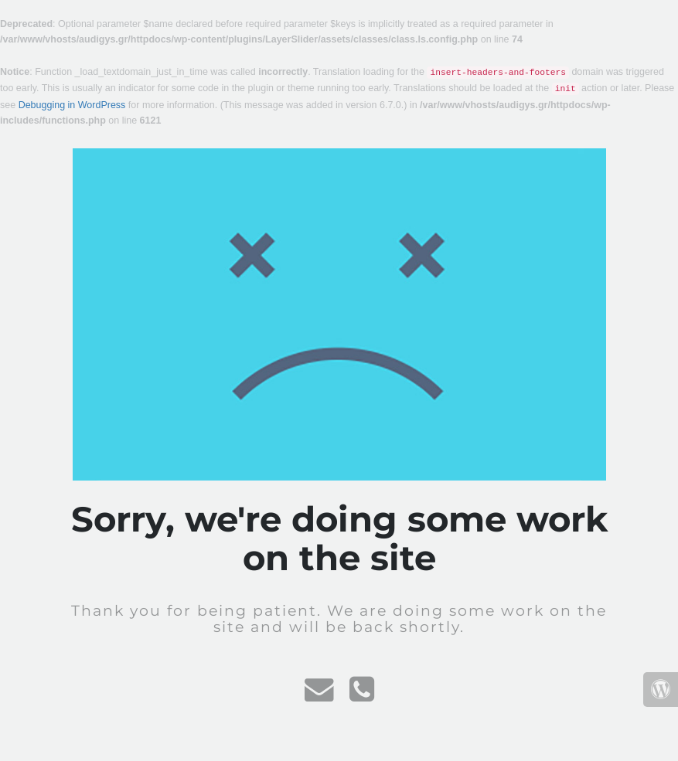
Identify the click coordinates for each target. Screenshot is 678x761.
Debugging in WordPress (72, 105)
